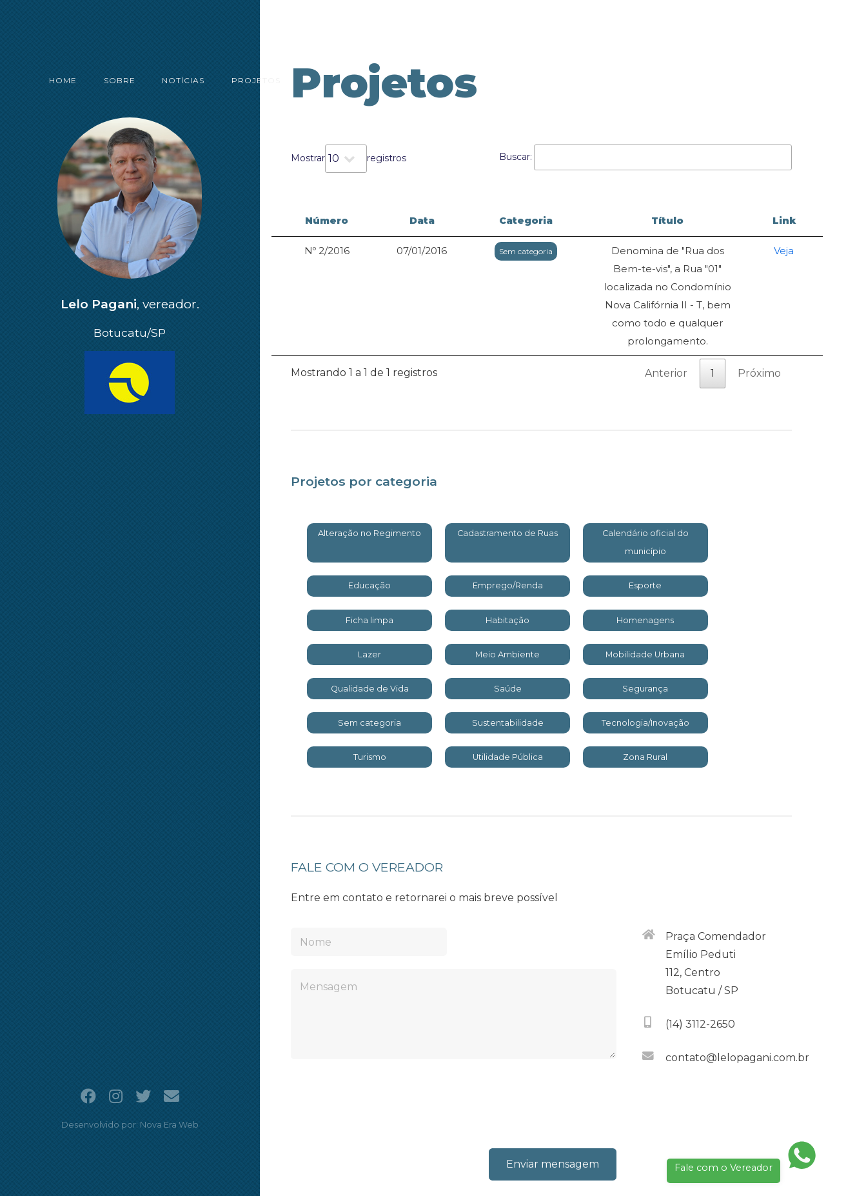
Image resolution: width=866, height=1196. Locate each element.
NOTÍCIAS (156, 73)
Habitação (507, 566)
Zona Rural (645, 703)
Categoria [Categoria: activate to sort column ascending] (464, 220)
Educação (369, 531)
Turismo (369, 703)
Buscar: (645, 157)
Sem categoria (464, 251)
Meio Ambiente (507, 600)
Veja (793, 250)
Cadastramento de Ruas (507, 479)
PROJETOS (219, 73)
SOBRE (101, 73)
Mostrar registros (348, 159)
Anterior (666, 319)
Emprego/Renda (508, 531)
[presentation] (518, 1049)
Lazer (369, 600)
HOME (54, 73)
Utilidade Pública (508, 703)
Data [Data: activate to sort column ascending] (386, 220)
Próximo (759, 319)
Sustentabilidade (508, 668)
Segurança (645, 634)
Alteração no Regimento (369, 479)
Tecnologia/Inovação (645, 668)
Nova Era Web (169, 1125)
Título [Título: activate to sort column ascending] (638, 220)
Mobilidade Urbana (645, 600)
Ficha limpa (369, 566)
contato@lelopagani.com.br (737, 1003)
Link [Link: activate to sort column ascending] (793, 220)
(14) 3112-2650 (700, 970)
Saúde (508, 634)
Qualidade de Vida (370, 634)
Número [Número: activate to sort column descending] (313, 220)
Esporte (645, 531)
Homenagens (645, 566)
